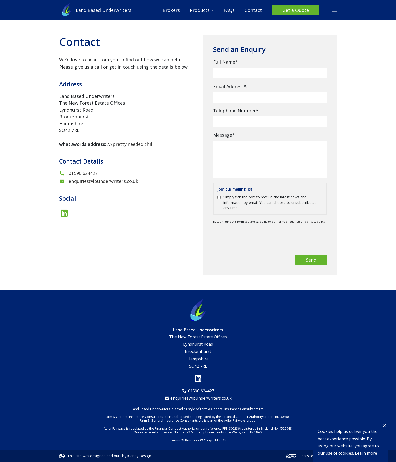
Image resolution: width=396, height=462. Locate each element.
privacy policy (316, 221)
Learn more (366, 453)
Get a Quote (295, 10)
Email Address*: (230, 86)
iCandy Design (139, 455)
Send (311, 260)
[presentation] (288, 239)
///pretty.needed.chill (130, 144)
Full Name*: (226, 62)
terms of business (288, 221)
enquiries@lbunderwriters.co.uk (98, 181)
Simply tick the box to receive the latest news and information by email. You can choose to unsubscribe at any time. (269, 202)
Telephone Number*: (236, 110)
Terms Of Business (184, 440)
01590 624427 (78, 173)
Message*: (224, 135)
